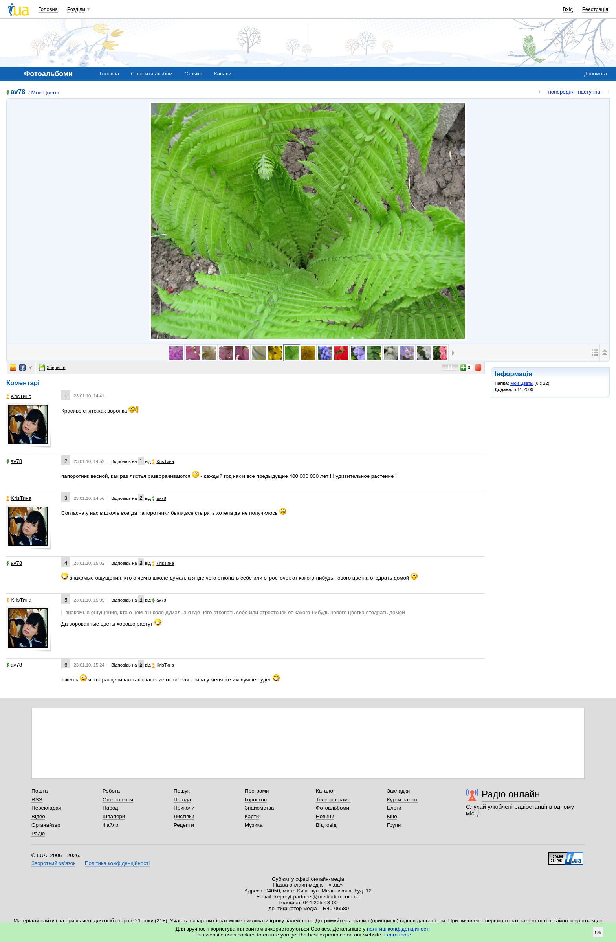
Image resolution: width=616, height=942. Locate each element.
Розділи (76, 9)
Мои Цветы (45, 92)
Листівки (184, 816)
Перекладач (46, 808)
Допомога (595, 74)
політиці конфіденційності (398, 929)
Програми (257, 791)
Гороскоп (256, 799)
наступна (589, 92)
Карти (252, 816)
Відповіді (327, 825)
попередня (561, 92)
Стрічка (193, 74)
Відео (38, 816)
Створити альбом (151, 74)
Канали (222, 74)
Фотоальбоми (332, 808)
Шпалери (114, 816)
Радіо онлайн (511, 794)
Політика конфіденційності (117, 863)
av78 (18, 92)
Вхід (568, 9)
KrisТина (18, 396)
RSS (36, 799)
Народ (110, 808)
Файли (111, 825)
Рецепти (184, 825)
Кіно (392, 816)
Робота (111, 791)
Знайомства (259, 808)
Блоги (394, 808)
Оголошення (118, 799)
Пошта (39, 791)
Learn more (397, 935)
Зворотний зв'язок (53, 863)
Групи (394, 825)
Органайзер (45, 825)
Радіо (38, 833)
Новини (325, 816)
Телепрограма (333, 799)
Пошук (182, 791)
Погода (182, 799)
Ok (598, 932)
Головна (48, 9)
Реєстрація (595, 9)
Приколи (184, 808)
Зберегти (52, 367)
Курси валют (402, 799)
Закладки (398, 791)
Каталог (325, 791)
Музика (253, 825)
